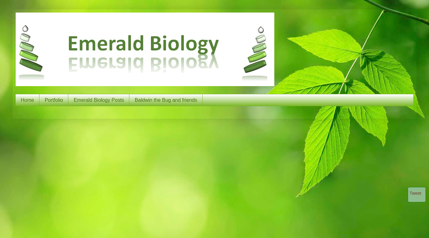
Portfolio (54, 100)
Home (27, 100)
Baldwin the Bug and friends (166, 100)
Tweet (415, 193)
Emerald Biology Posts (99, 100)
